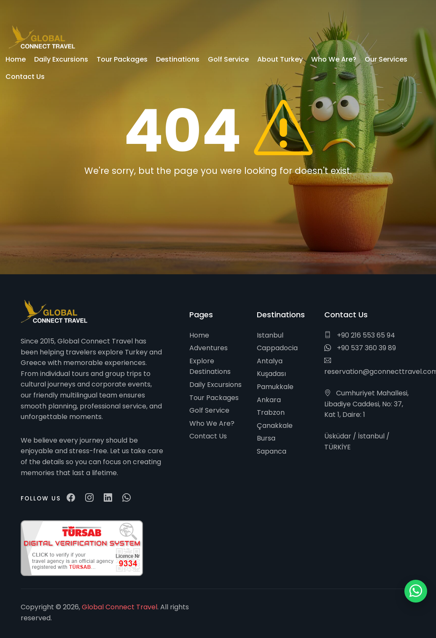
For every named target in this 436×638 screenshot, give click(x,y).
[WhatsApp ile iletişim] (415, 591)
